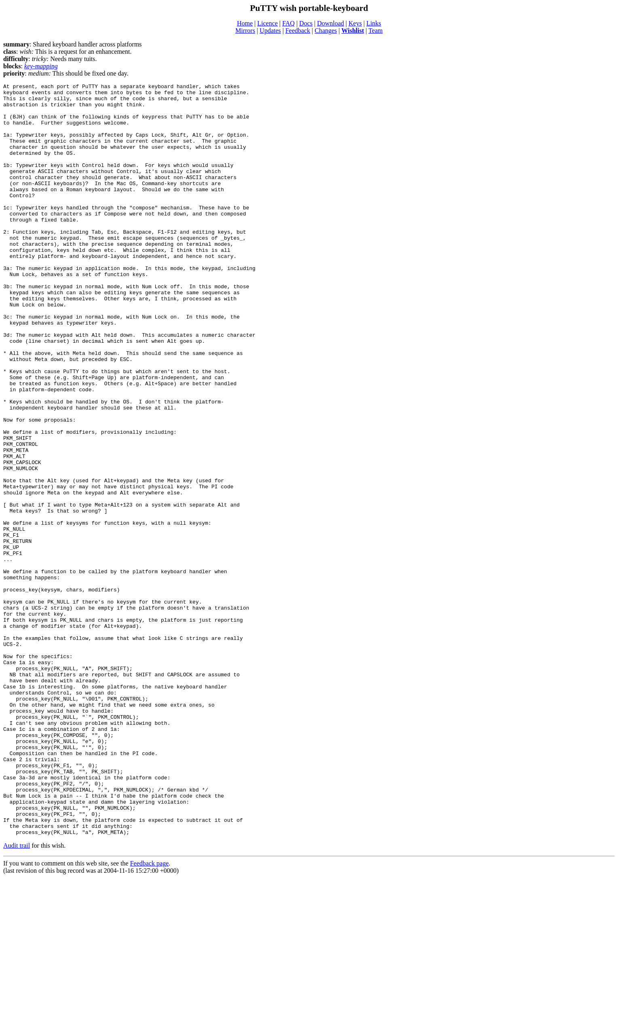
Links (373, 23)
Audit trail (16, 995)
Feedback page (149, 1013)
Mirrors (245, 30)
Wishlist (353, 30)
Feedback (297, 30)
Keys (355, 23)
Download (330, 23)
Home (245, 23)
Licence (267, 23)
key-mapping (41, 66)
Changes (325, 30)
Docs (305, 23)
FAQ (288, 23)
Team (375, 30)
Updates (270, 30)
